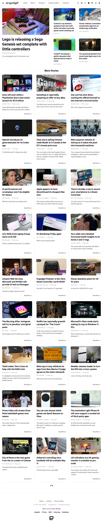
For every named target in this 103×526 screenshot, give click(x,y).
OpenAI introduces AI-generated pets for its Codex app (15, 143)
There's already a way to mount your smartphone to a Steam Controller (85, 192)
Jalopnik (37, 512)
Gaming (65, 3)
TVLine (44, 512)
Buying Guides (53, 3)
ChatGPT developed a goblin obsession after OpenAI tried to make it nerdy (63, 57)
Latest (25, 3)
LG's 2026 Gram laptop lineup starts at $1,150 (16, 235)
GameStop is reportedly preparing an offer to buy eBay (51, 96)
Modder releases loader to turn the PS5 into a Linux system (85, 367)
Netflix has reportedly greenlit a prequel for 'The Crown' (51, 322)
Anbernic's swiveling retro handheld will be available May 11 (51, 461)
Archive (48, 501)
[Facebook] (78, 3)
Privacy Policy (59, 501)
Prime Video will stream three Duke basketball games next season (16, 413)
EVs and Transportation (44, 121)
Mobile (73, 392)
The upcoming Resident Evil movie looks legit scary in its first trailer (90, 56)
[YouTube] (88, 3)
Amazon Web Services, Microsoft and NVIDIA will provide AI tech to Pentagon (15, 282)
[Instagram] (81, 3)
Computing (74, 76)
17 (99, 274)
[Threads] (95, 3)
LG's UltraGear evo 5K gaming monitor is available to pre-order (85, 461)
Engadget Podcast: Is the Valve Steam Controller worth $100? (51, 280)
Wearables (74, 215)
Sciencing (57, 512)
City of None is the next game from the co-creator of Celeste (16, 459)
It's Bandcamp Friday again (49, 234)
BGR (50, 512)
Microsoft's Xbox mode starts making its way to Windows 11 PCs (85, 324)
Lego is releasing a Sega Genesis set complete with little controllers (24, 44)
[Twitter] (85, 3)
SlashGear (65, 512)
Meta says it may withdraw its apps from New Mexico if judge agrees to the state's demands (51, 369)
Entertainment (41, 215)
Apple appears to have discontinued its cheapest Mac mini (51, 192)
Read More (27, 114)
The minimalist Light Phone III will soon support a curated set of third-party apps (85, 413)
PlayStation (6, 76)
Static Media (42, 504)
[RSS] (99, 3)
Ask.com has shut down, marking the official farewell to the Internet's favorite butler (85, 98)
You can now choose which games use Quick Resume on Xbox (50, 413)
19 (30, 185)
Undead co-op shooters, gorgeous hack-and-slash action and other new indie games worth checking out (64, 27)
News (32, 3)
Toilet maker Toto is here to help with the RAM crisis (15, 367)
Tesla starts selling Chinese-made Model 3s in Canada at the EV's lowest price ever (51, 143)
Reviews (41, 3)
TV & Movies (83, 40)
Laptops (5, 215)
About (41, 501)
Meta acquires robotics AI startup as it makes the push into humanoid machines (84, 143)
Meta (38, 348)
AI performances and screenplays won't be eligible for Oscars (16, 192)
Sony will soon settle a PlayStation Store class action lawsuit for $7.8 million (16, 98)
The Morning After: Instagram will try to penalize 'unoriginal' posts (16, 324)
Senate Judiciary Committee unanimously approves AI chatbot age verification (90, 26)
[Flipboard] (92, 3)
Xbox (72, 303)
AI (80, 10)
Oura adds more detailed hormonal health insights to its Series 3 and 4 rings (85, 237)
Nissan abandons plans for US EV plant (84, 280)
